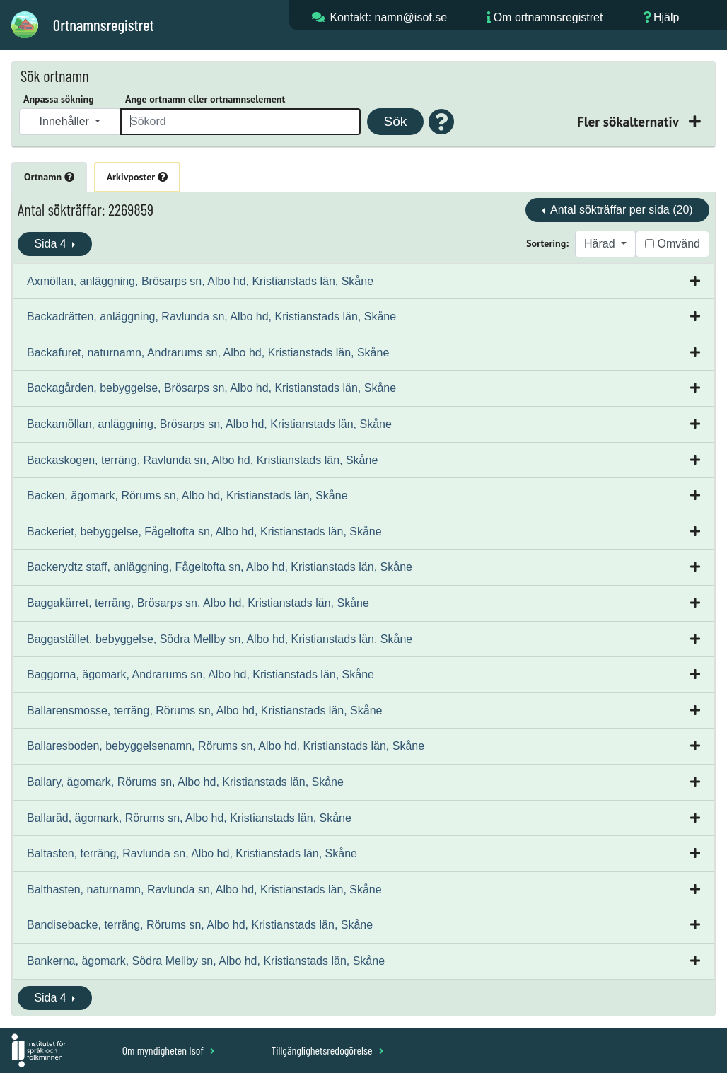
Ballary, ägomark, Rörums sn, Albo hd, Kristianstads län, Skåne (185, 782)
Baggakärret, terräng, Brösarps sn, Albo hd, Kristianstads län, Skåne (198, 603)
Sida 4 (51, 244)
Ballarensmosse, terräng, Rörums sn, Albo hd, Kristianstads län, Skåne (204, 710)
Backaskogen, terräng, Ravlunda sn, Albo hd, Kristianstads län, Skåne (202, 460)
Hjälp (666, 17)
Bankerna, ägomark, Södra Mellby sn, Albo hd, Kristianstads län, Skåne (206, 961)
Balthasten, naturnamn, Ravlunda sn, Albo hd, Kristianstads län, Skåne (204, 889)
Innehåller (66, 121)
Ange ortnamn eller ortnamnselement (205, 99)
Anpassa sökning (58, 99)
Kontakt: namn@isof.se (388, 17)
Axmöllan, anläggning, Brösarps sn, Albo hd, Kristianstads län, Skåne (200, 281)
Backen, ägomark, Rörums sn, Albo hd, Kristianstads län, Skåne (187, 495)
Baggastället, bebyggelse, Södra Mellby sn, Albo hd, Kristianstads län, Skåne (219, 639)
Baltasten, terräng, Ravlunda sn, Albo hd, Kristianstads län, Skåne (192, 853)
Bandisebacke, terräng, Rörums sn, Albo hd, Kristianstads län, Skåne (200, 925)
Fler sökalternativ (629, 121)
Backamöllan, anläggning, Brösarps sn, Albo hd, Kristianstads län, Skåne (209, 424)
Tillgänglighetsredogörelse (327, 1050)
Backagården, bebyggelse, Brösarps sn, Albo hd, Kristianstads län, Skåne (211, 388)
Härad (601, 244)
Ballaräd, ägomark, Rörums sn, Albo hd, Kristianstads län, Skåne (189, 818)
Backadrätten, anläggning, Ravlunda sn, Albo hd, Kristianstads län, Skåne (211, 317)
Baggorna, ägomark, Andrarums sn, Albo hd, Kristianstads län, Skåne (200, 674)
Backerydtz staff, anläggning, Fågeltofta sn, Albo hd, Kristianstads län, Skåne (219, 567)
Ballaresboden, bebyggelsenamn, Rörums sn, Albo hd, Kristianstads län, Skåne (225, 746)
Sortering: (547, 243)
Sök (395, 121)
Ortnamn (49, 176)
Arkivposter (137, 176)
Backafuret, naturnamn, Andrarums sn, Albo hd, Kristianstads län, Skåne (208, 353)
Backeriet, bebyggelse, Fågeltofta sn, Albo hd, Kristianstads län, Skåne (204, 532)
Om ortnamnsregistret (548, 17)
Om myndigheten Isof (168, 1050)
